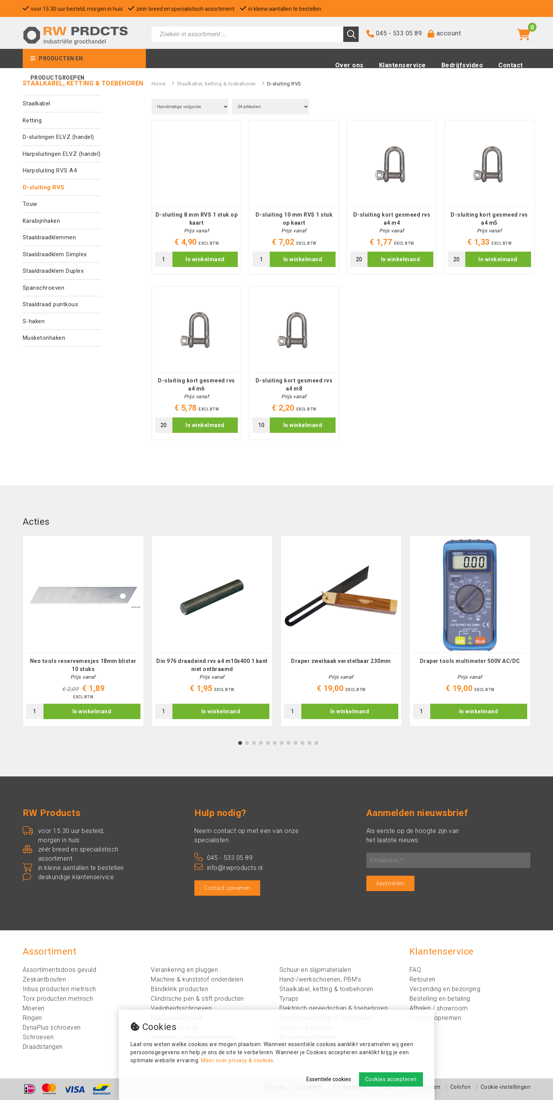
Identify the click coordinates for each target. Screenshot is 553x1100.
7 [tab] (281, 743)
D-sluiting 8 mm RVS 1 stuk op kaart (196, 219)
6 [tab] (274, 743)
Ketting (32, 120)
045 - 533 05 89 (399, 33)
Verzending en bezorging (445, 989)
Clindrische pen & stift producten (197, 998)
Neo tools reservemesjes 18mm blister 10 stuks (83, 665)
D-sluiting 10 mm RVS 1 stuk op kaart (294, 219)
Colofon (460, 1087)
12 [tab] (316, 743)
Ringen (32, 1018)
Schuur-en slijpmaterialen (315, 969)
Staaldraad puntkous (51, 304)
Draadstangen (43, 1046)
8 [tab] (288, 743)
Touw (30, 203)
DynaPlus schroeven (52, 1027)
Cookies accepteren (391, 1079)
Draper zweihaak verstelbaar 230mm (341, 661)
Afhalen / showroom (438, 1008)
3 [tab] (254, 743)
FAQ (415, 969)
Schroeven (38, 1037)
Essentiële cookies (328, 1079)
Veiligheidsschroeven (181, 1008)
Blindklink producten (179, 989)
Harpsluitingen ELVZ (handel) (62, 153)
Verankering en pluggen (184, 969)
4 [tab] (260, 743)
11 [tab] (309, 743)
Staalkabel (36, 103)
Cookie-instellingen (506, 1087)
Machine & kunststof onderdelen (197, 979)
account (448, 33)
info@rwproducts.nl (228, 867)
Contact (510, 66)
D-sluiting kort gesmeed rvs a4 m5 (489, 219)
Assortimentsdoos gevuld (60, 969)
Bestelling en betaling (439, 998)
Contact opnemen (227, 888)
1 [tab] (240, 743)
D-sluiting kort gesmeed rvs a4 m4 (392, 219)
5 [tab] (267, 743)
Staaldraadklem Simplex (55, 254)
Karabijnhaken (41, 220)
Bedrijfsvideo (462, 66)
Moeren (34, 1008)
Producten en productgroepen (57, 62)
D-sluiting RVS (44, 187)
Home (159, 84)
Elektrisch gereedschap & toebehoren (333, 1008)
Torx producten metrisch (58, 998)
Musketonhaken (44, 337)
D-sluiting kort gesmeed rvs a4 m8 (294, 384)
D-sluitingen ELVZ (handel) (58, 137)
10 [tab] (302, 743)
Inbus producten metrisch (59, 989)
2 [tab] (247, 743)
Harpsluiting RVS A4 (50, 170)
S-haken (34, 321)
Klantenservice (402, 66)
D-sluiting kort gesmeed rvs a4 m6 (196, 384)
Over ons (349, 66)
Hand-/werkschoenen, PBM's (320, 979)
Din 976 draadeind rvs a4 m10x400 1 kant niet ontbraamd (212, 665)
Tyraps (289, 998)
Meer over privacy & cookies (237, 1060)
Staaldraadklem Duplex (53, 270)
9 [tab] (295, 743)
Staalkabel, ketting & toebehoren (216, 84)
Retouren (422, 979)
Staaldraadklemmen (49, 237)
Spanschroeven (44, 287)
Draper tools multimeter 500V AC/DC (470, 661)
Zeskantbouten (44, 979)
